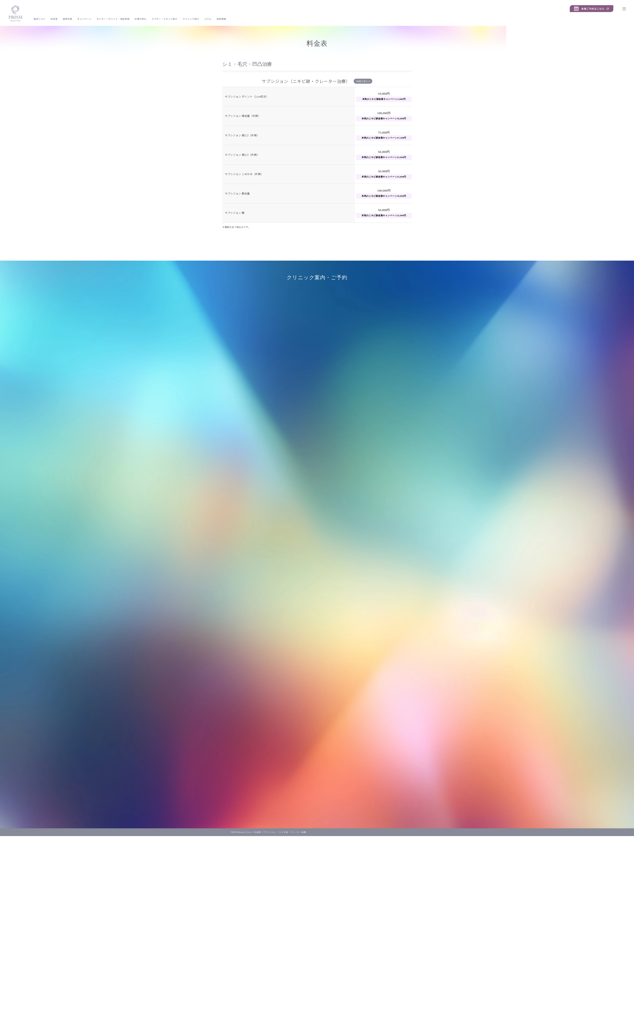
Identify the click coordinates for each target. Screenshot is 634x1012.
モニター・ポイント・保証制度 (113, 19)
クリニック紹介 (191, 19)
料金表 (54, 19)
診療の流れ (141, 19)
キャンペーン (84, 19)
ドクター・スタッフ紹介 (165, 19)
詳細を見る (363, 81)
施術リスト (39, 19)
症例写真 (67, 19)
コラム (207, 19)
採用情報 (221, 19)
